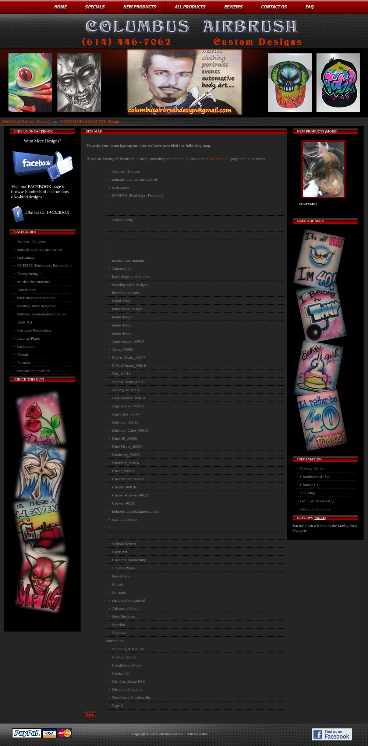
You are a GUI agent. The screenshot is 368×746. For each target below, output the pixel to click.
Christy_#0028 (124, 487)
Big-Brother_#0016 (128, 406)
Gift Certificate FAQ (129, 681)
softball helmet (124, 543)
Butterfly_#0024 (125, 462)
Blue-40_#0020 (124, 438)
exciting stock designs (130, 284)
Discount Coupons (127, 689)
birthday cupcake (126, 292)
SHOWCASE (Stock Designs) (26, 122)
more (331, 131)
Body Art (24, 322)
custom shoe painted (33, 370)
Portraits (24, 362)
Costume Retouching (34, 330)
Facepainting (122, 220)
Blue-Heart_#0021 (127, 446)
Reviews (119, 632)
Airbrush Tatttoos (31, 241)
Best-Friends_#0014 (128, 398)
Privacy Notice (124, 657)
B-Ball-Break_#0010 (129, 365)
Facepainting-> (29, 273)
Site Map (307, 493)
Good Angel (122, 300)
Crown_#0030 (123, 503)
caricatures (26, 257)
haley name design (127, 309)
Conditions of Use (127, 665)
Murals (23, 354)
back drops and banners (36, 298)
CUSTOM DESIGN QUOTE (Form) (89, 122)
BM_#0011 (121, 373)
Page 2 (117, 705)
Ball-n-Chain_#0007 (128, 357)
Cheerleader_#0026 (128, 479)
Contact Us (221, 158)
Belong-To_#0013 (127, 390)
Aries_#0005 (122, 349)
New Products (123, 616)
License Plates (28, 338)
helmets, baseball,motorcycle (135, 511)
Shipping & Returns (128, 649)
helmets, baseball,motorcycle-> (42, 314)
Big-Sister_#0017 (126, 414)
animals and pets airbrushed (40, 249)
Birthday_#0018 (125, 422)
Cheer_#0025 (123, 471)
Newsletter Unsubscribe (131, 697)
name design (122, 317)
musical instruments (33, 281)
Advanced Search (126, 608)
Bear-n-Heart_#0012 (129, 381)
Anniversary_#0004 (128, 341)
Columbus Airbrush (170, 734)
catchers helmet (125, 519)
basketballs (26, 346)
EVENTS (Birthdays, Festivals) (138, 195)
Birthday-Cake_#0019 (130, 430)
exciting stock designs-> (37, 306)
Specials (119, 624)
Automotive (27, 289)
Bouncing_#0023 (126, 454)
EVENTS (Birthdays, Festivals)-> (44, 265)
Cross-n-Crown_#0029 (130, 495)
